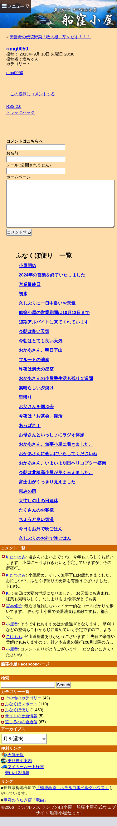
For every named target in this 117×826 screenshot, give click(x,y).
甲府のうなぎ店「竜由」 (25, 809)
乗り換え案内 (19, 770)
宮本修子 (14, 615)
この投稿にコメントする (32, 94)
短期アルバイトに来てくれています (54, 331)
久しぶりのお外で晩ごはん (45, 547)
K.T (9, 602)
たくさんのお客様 (36, 519)
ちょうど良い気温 (36, 528)
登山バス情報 (17, 782)
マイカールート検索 (25, 776)
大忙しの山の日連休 (38, 510)
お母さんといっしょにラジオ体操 (51, 444)
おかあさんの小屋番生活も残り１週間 (56, 387)
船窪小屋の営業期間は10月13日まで (54, 321)
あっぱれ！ (30, 434)
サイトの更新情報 (21, 725)
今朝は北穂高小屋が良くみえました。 (56, 481)
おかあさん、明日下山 (40, 359)
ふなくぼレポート (21, 713)
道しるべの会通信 (21, 731)
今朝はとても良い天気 (40, 350)
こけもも (14, 646)
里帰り (25, 406)
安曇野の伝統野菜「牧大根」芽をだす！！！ (50, 36)
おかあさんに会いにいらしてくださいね (58, 463)
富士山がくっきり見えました (47, 491)
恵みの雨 (27, 500)
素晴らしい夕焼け (36, 397)
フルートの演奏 (34, 368)
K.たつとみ (16, 566)
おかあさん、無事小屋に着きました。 (56, 453)
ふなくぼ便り (17, 719)
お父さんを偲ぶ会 (36, 415)
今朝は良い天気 (34, 340)
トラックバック (20, 112)
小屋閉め (27, 274)
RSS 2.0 (13, 106)
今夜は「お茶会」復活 (40, 425)
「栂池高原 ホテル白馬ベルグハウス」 (72, 797)
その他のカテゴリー (23, 707)
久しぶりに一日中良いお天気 (47, 312)
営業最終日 (30, 293)
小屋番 (12, 633)
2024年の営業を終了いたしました (52, 284)
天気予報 (15, 764)
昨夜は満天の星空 (36, 378)
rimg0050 (17, 48)
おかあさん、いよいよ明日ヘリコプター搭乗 (62, 472)
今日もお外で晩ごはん (40, 538)
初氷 (23, 303)
